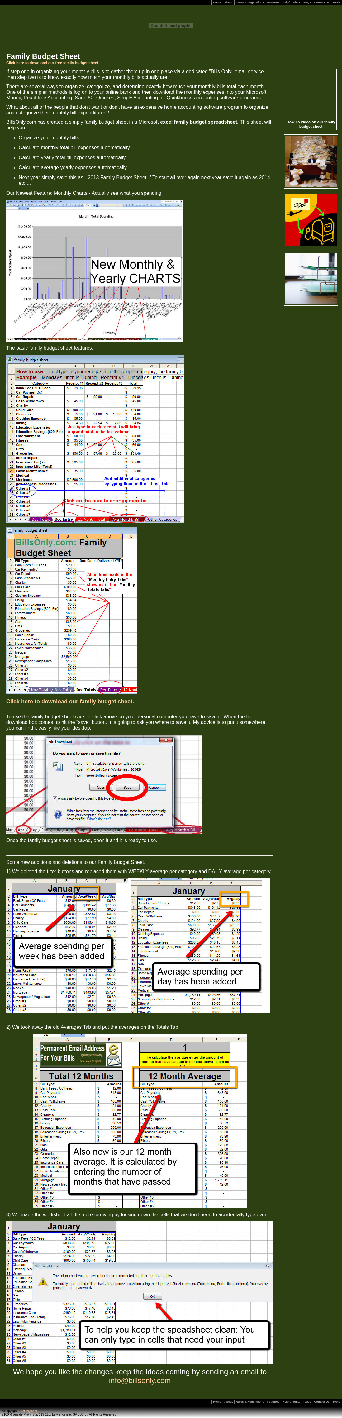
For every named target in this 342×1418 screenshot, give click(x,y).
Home (217, 2)
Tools (336, 2)
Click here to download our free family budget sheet (52, 63)
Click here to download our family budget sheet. (70, 701)
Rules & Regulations (250, 2)
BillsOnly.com (27, 1411)
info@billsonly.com (140, 1380)
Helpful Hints (292, 2)
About (228, 2)
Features (273, 2)
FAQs (307, 2)
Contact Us (322, 2)
